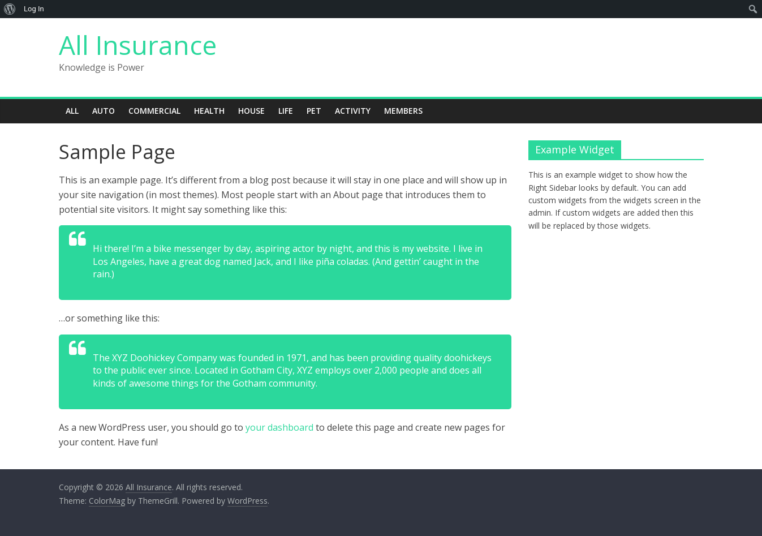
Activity (353, 110)
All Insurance (138, 44)
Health (209, 110)
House (251, 110)
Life (285, 110)
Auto (103, 110)
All (72, 110)
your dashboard (279, 427)
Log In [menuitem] (34, 9)
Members (403, 110)
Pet (314, 110)
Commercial (154, 110)
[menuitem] (10, 9)
